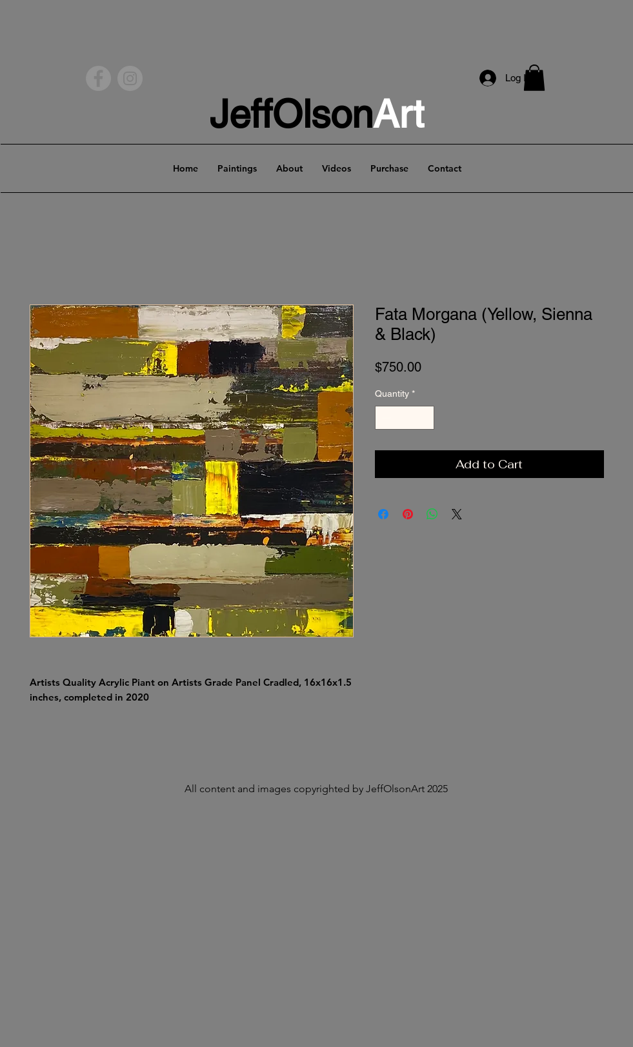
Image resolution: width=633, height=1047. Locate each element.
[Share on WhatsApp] (432, 514)
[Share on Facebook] (383, 514)
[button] (534, 78)
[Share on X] (457, 514)
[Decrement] (385, 417)
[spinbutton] (404, 417)
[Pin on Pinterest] (408, 514)
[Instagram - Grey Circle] (130, 78)
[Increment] (424, 417)
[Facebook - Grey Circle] (98, 78)
